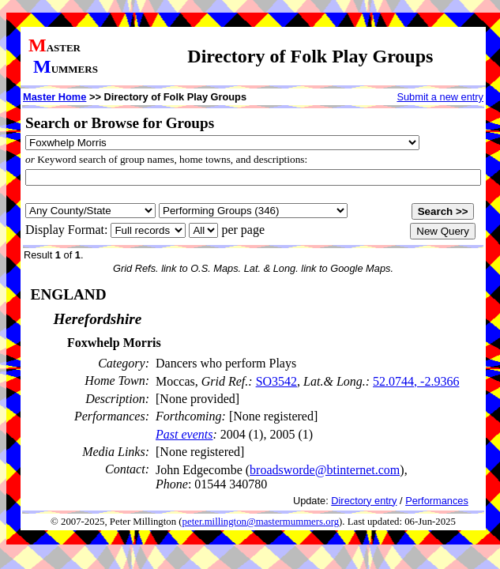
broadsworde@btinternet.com (325, 470)
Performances (436, 501)
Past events (184, 434)
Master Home (54, 97)
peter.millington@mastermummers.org (261, 521)
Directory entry (364, 501)
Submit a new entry (440, 97)
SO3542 (276, 381)
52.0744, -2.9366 (416, 381)
